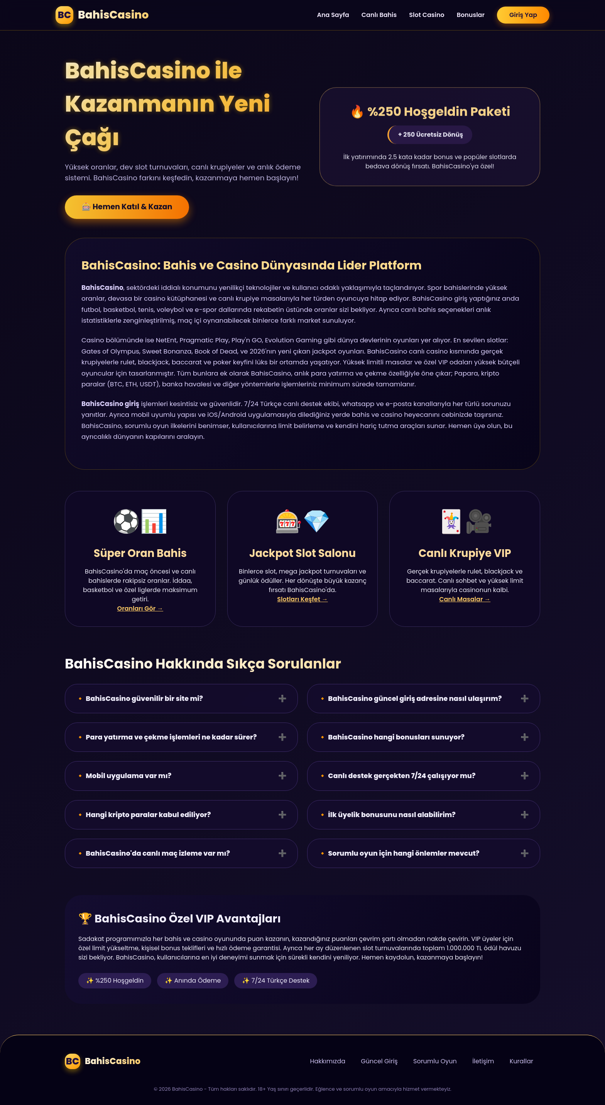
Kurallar (521, 1061)
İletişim (483, 1061)
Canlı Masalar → (464, 599)
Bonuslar (471, 14)
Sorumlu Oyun (435, 1061)
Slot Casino (426, 14)
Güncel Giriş (379, 1061)
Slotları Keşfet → (302, 599)
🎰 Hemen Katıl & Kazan (127, 209)
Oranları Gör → (140, 608)
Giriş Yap (523, 14)
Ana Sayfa (333, 14)
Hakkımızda (327, 1061)
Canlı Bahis (379, 14)
